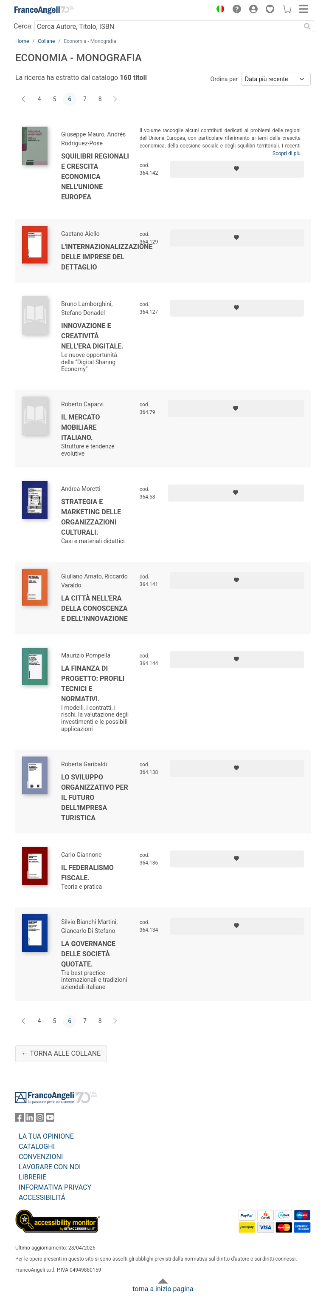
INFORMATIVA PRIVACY (55, 1187)
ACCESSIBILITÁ (42, 1197)
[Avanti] (115, 99)
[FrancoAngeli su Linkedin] (29, 1119)
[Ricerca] (307, 26)
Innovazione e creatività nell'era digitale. (92, 336)
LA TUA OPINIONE (46, 1136)
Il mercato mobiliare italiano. (80, 427)
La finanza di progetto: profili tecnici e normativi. (92, 683)
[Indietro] (24, 99)
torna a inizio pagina (162, 1289)
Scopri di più (287, 153)
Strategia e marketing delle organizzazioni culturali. (91, 517)
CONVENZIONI (41, 1157)
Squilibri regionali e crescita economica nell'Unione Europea (95, 176)
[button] (218, 10)
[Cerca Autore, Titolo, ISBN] (167, 26)
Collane (46, 41)
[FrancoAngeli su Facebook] (19, 1119)
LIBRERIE (32, 1177)
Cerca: (23, 26)
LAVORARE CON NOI (50, 1167)
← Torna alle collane (61, 1053)
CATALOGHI (37, 1146)
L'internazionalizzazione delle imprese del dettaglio (106, 257)
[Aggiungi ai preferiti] (237, 169)
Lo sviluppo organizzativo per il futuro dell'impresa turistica (94, 797)
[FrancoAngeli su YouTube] (50, 1119)
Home (22, 41)
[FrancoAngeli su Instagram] (40, 1119)
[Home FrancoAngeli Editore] (44, 10)
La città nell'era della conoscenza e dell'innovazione (94, 608)
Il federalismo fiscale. (87, 873)
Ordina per (224, 79)
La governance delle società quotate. (88, 954)
